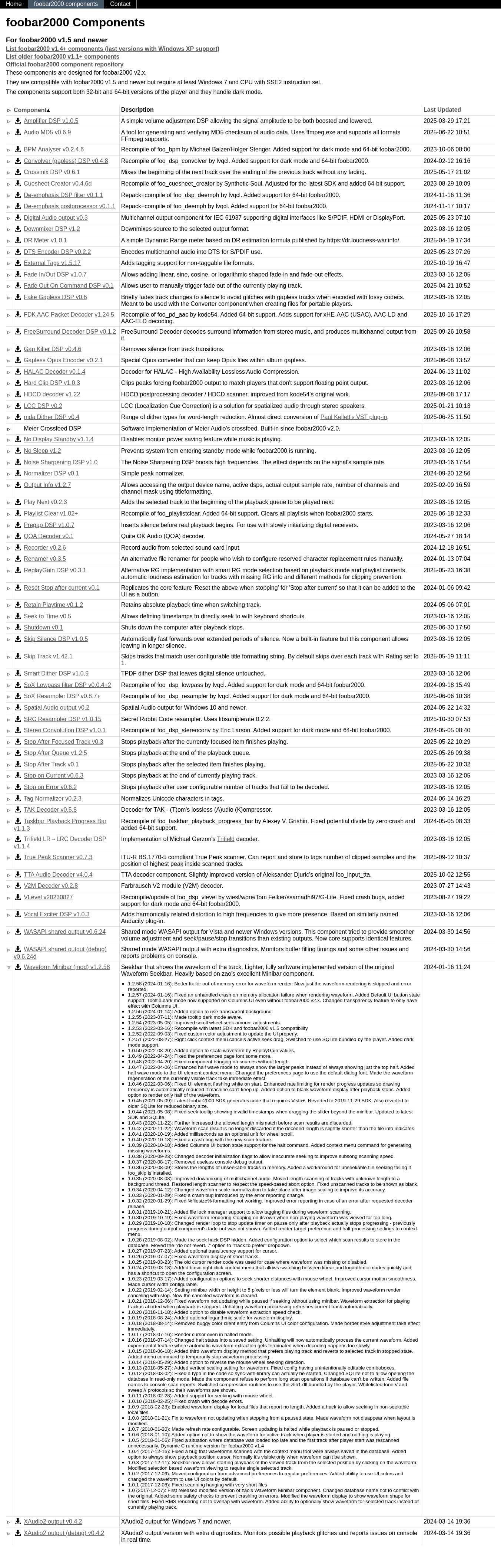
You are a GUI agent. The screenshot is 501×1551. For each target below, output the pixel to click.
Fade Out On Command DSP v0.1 (68, 286)
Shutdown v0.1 (43, 628)
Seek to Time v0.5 (47, 616)
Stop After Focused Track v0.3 (63, 742)
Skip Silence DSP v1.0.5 (56, 639)
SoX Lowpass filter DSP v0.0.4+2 (67, 685)
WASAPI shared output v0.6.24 (65, 932)
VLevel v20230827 (48, 897)
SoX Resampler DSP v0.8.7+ (62, 696)
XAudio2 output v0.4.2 (53, 1522)
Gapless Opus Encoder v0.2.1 (63, 360)
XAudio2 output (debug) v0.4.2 (64, 1533)
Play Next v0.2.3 (45, 502)
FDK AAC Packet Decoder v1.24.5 (69, 314)
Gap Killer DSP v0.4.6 (52, 349)
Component (30, 110)
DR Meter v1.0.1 (45, 240)
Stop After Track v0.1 (51, 764)
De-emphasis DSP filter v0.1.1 (63, 195)
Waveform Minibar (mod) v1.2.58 (67, 967)
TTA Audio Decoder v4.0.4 (58, 874)
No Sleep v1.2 (42, 451)
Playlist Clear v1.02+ (51, 513)
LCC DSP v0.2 (43, 406)
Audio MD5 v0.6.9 (47, 132)
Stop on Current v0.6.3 (53, 776)
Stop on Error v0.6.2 (50, 787)
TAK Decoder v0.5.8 (50, 809)
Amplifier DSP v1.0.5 (51, 121)
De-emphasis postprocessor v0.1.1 (69, 206)
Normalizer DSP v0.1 (51, 473)
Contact (120, 4)
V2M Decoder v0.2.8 (51, 886)
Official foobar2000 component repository (64, 64)
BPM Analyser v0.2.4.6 (54, 149)
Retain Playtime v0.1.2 (53, 605)
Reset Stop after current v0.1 (62, 588)
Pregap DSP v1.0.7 (49, 525)
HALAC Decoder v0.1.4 (54, 372)
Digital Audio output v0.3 (56, 218)
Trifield (226, 839)
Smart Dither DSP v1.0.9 (56, 673)
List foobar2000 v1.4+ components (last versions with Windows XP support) (112, 49)
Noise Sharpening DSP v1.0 (60, 462)
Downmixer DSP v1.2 (52, 229)
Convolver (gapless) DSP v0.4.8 (66, 161)
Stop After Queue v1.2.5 (55, 753)
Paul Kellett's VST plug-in (354, 417)
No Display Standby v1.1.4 (59, 439)
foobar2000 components (66, 4)
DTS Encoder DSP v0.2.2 (57, 252)
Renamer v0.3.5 (45, 559)
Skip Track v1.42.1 (48, 656)
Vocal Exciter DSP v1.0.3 (57, 915)
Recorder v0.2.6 (45, 547)
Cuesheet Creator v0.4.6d (58, 183)
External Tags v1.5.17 (52, 263)
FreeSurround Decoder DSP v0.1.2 (70, 331)
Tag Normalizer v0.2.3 (53, 798)
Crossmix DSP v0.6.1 (52, 172)
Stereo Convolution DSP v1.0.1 (65, 730)
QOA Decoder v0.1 (48, 536)
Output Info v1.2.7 (47, 485)
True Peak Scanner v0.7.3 (58, 857)
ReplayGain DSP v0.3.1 (55, 570)
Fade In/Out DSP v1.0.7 (55, 274)
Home (14, 4)
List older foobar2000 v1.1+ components (62, 56)
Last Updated (442, 110)
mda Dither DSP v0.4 (51, 417)
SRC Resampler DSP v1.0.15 (63, 719)
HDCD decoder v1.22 (52, 394)
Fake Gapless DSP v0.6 (55, 297)
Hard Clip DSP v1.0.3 (52, 383)
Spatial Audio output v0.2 (56, 707)
